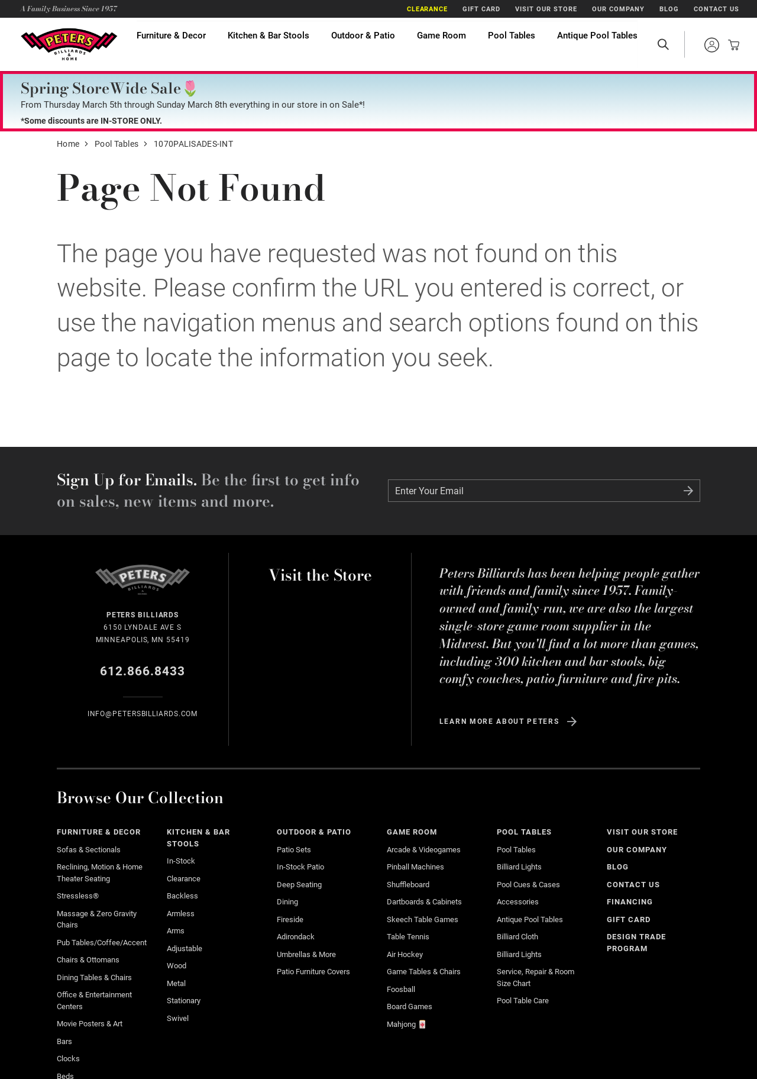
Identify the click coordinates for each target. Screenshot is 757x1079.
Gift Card (481, 9)
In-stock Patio (300, 866)
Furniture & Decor (171, 44)
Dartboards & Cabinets (424, 901)
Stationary (183, 1000)
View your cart (730, 45)
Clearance (427, 9)
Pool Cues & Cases (528, 884)
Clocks (68, 1058)
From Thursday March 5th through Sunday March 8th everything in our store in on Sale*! (193, 104)
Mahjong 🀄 (407, 1024)
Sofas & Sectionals (89, 849)
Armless (181, 913)
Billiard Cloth (517, 936)
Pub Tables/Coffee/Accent (102, 942)
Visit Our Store (546, 9)
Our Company (618, 9)
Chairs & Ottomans (88, 959)
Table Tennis (408, 936)
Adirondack (296, 936)
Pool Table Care (523, 1000)
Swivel (178, 1018)
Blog (669, 9)
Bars (64, 1041)
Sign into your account (711, 45)
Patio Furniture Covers (313, 971)
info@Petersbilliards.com (143, 714)
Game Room (441, 44)
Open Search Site (663, 44)
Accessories (518, 901)
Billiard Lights (519, 866)
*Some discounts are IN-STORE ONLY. (91, 120)
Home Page (68, 44)
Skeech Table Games (422, 919)
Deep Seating (299, 884)
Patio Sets (294, 849)
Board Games (409, 1006)
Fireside (290, 919)
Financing (630, 901)
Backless (182, 895)
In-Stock (181, 860)
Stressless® (78, 895)
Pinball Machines (415, 866)
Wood (176, 965)
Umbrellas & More (306, 954)
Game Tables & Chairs (424, 971)
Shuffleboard (408, 884)
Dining (287, 901)
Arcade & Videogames (424, 849)
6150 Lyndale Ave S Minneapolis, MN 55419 (142, 626)
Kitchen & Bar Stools (268, 44)
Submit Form (688, 490)
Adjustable (184, 948)
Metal (176, 983)
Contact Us (716, 9)
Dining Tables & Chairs (94, 977)
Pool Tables (511, 44)
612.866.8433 (143, 671)
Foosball (401, 989)
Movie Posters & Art (89, 1023)
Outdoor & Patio (363, 44)
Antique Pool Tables (597, 44)
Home (68, 144)
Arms (176, 930)
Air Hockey (405, 954)
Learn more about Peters (499, 721)
